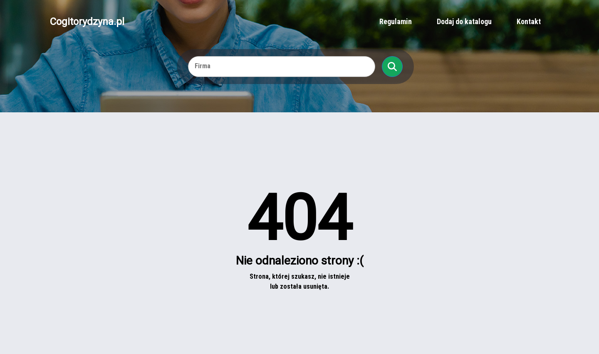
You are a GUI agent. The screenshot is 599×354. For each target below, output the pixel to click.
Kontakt (529, 21)
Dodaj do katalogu (464, 21)
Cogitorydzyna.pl (87, 22)
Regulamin (395, 21)
